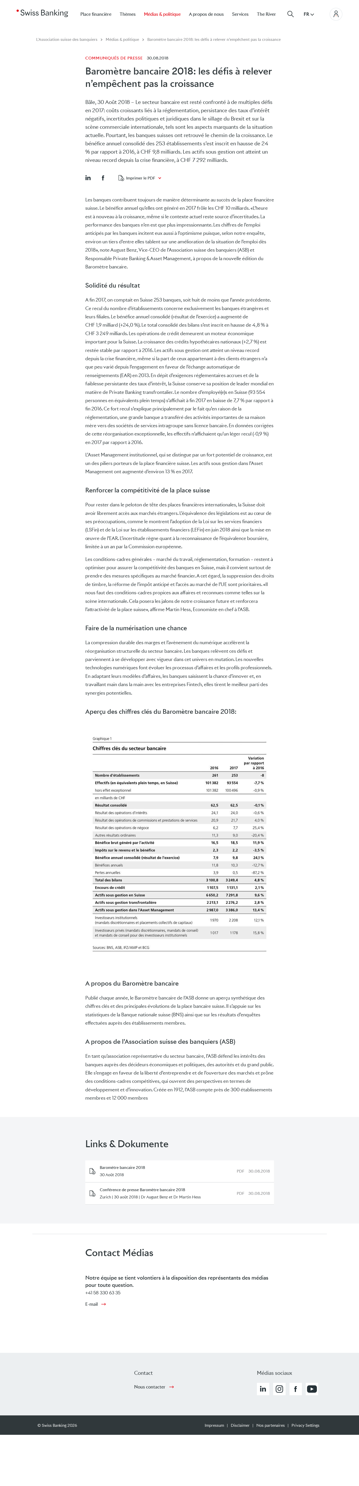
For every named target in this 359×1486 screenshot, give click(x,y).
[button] (88, 177)
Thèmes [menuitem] (128, 14)
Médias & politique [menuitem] (162, 14)
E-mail (91, 1304)
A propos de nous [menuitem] (206, 14)
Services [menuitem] (240, 14)
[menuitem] (270, 14)
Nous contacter (149, 1387)
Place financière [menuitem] (95, 14)
